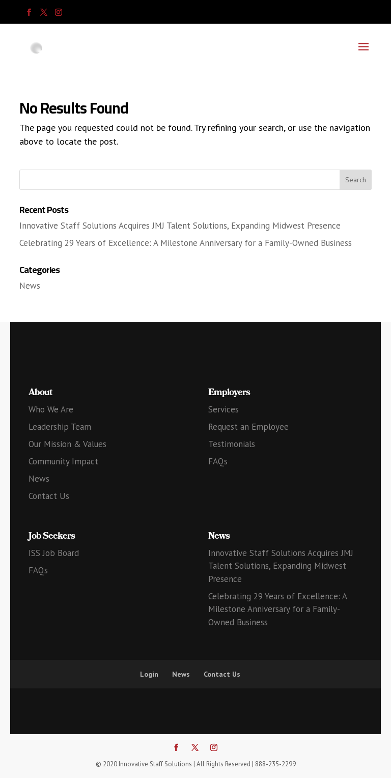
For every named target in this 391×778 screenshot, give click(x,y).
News (29, 285)
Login (149, 674)
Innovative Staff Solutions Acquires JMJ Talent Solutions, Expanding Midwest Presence (180, 225)
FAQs (218, 461)
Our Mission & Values (67, 444)
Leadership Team (60, 426)
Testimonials (231, 444)
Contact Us (49, 496)
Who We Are (51, 409)
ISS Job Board (54, 553)
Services (223, 409)
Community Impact (63, 461)
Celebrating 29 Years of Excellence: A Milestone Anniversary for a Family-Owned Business (185, 242)
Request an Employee (248, 426)
